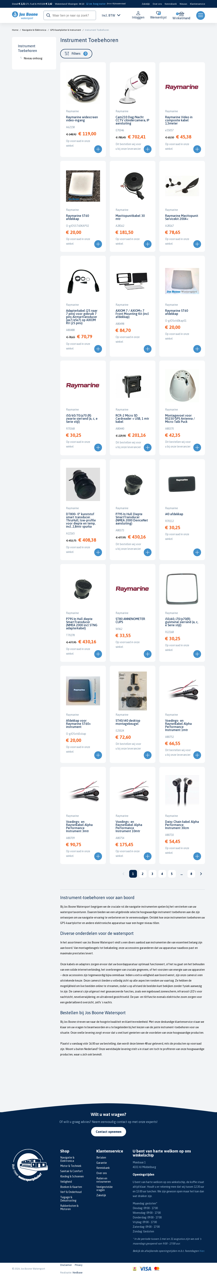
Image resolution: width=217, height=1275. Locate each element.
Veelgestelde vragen (104, 1188)
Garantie (101, 1162)
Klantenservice (197, 4)
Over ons (157, 4)
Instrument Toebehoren (97, 30)
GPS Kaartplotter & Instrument (65, 30)
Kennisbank (171, 4)
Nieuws (183, 4)
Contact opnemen (108, 1131)
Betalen (101, 1157)
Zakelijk (146, 4)
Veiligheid (66, 1181)
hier (201, 1250)
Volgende (201, 874)
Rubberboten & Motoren (69, 1207)
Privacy (78, 1265)
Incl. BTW (111, 15)
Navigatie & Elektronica (34, 30)
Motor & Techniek (70, 1165)
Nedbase (78, 1272)
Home (15, 30)
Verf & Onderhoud (71, 1192)
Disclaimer (66, 1265)
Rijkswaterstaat (118, 4)
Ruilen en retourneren (103, 1180)
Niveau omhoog (33, 58)
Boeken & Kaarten (71, 1186)
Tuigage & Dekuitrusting (68, 1199)
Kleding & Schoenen (72, 1176)
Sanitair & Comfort (71, 1171)
